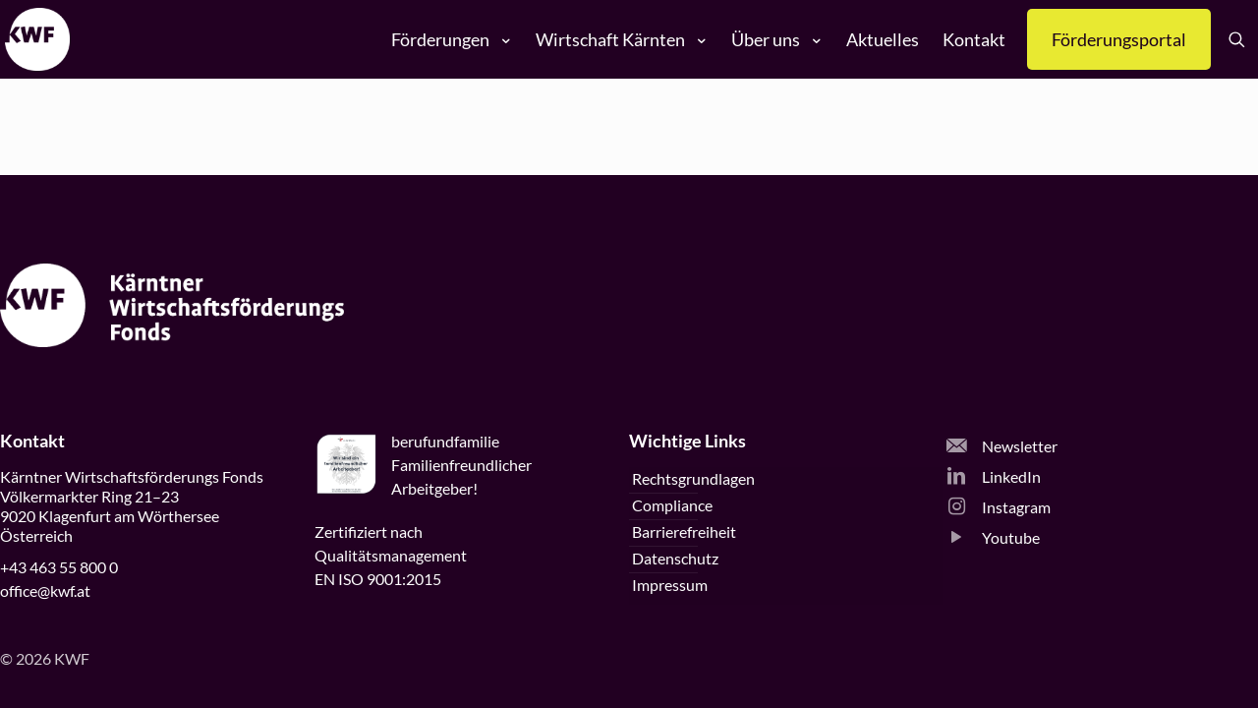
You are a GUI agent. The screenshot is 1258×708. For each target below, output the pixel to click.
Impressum (670, 584)
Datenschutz (675, 558)
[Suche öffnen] (1241, 40)
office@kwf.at (45, 590)
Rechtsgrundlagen (693, 478)
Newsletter (1002, 446)
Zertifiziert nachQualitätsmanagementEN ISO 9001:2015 (390, 555)
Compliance (672, 505)
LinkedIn (993, 476)
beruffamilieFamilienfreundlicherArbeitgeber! (461, 465)
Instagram (998, 507)
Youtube (993, 537)
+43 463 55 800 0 (59, 567)
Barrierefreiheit (684, 531)
